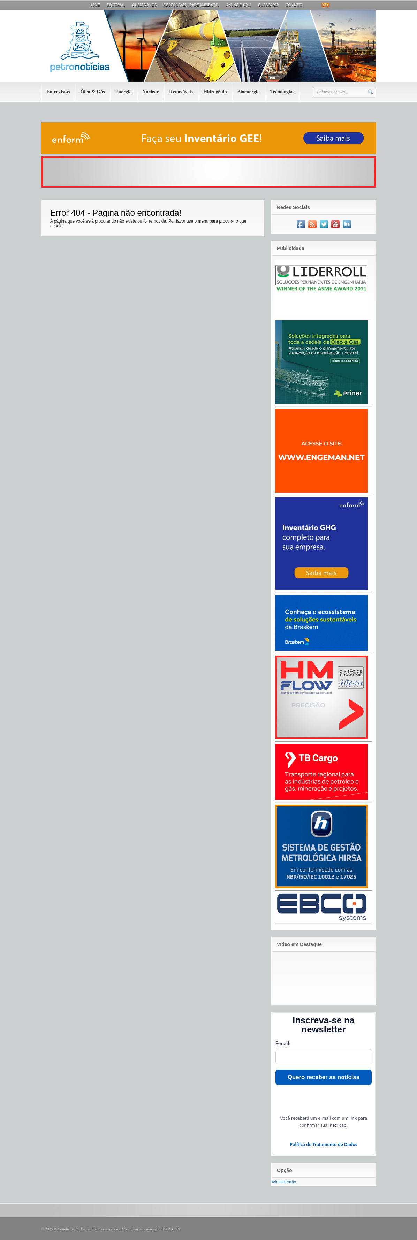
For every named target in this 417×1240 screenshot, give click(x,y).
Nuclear (150, 91)
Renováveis (181, 91)
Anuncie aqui (238, 5)
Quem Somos (144, 5)
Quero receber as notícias (323, 1077)
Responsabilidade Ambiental (191, 5)
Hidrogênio (215, 91)
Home (95, 5)
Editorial (116, 5)
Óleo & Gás (92, 91)
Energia (123, 91)
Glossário (268, 5)
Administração (284, 1181)
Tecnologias (282, 91)
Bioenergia (248, 91)
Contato (294, 5)
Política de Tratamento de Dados (323, 1144)
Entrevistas (58, 91)
